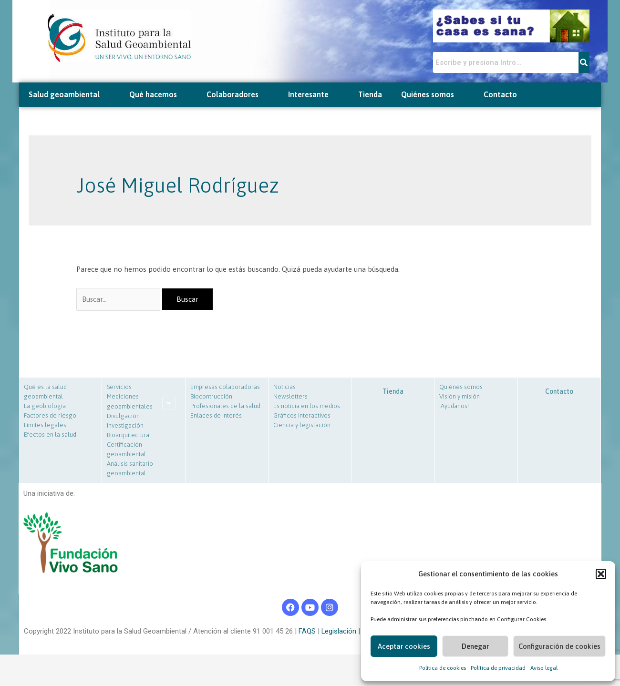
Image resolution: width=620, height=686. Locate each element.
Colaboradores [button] (238, 94)
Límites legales (45, 426)
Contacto (500, 94)
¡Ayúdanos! (454, 406)
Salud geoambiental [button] (69, 94)
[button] (601, 574)
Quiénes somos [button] (433, 94)
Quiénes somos (461, 387)
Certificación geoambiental (126, 450)
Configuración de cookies (559, 646)
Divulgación (123, 416)
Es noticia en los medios (306, 406)
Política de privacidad (498, 668)
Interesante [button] (313, 94)
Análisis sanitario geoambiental (130, 469)
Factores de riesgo (50, 416)
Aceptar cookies (404, 646)
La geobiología (45, 406)
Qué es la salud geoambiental (45, 392)
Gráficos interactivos (302, 416)
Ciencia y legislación (302, 426)
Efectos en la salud (50, 435)
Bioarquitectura (128, 436)
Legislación (338, 631)
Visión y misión (459, 397)
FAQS (306, 631)
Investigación (125, 426)
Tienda (370, 94)
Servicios (119, 387)
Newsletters (290, 397)
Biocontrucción (211, 397)
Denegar (475, 646)
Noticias (284, 387)
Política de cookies (442, 668)
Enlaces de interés (216, 416)
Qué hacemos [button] (158, 94)
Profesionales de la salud (225, 406)
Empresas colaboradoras (225, 387)
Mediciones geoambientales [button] (130, 402)
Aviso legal (544, 668)
